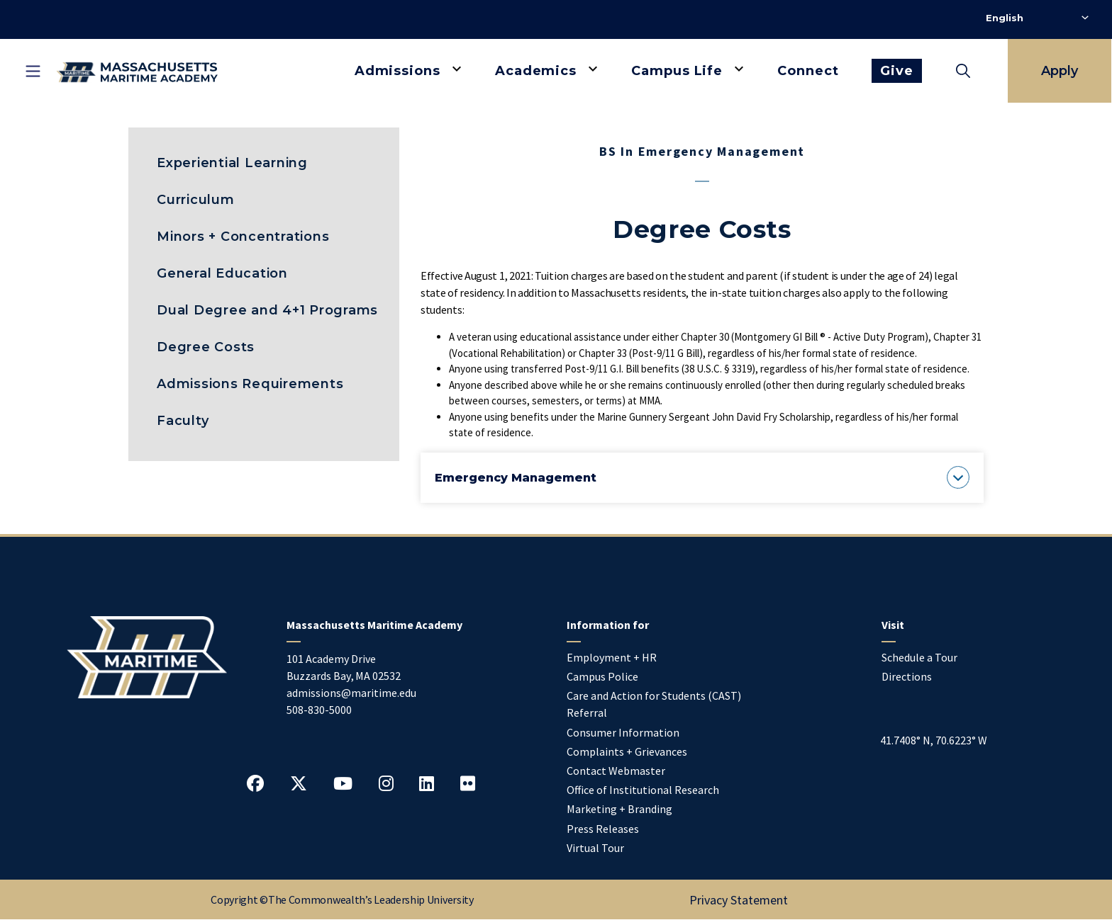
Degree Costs (206, 347)
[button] (702, 478)
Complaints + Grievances (627, 751)
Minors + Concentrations (243, 236)
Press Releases (603, 829)
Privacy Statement (738, 900)
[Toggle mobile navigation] (32, 70)
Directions (907, 676)
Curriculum (196, 200)
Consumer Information (623, 732)
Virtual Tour (595, 848)
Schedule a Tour (919, 657)
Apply (1059, 71)
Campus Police (602, 676)
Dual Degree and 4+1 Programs (267, 310)
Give (896, 71)
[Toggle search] (963, 71)
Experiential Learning (232, 163)
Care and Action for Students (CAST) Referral (654, 704)
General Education (222, 273)
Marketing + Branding (619, 809)
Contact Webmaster (616, 770)
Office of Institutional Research (643, 790)
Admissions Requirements (250, 384)
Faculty (182, 420)
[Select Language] (1037, 17)
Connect (807, 71)
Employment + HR (612, 657)
